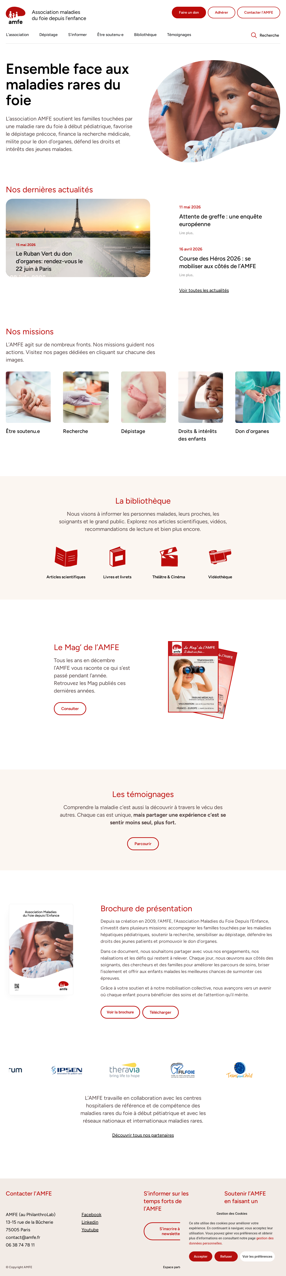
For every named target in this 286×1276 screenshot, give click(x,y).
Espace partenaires (176, 1267)
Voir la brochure (120, 1012)
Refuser (226, 1257)
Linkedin (90, 1222)
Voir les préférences (257, 1257)
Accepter (200, 1257)
